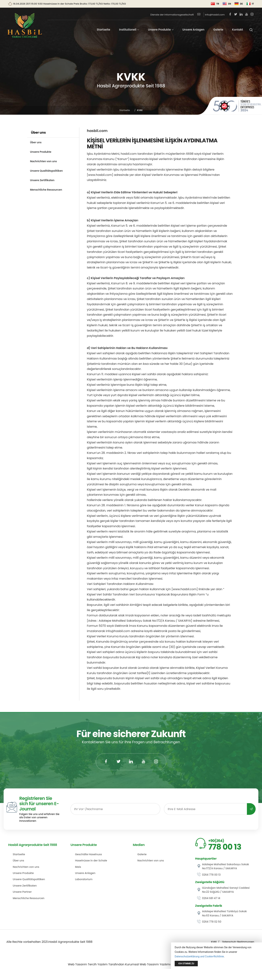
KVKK (214, 941)
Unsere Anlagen (193, 29)
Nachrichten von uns (43, 161)
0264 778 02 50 (209, 922)
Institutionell (127, 29)
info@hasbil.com (211, 14)
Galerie (218, 29)
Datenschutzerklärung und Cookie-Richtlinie (199, 956)
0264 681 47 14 (208, 898)
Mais (78, 867)
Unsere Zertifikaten (42, 180)
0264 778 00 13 (209, 875)
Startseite (103, 29)
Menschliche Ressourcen (46, 190)
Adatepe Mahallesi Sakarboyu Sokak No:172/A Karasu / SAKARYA (223, 866)
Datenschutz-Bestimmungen (238, 941)
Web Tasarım (77, 964)
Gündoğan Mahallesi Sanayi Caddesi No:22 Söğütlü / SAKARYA (223, 890)
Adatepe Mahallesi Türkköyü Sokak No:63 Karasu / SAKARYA (222, 913)
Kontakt (237, 29)
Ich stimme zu (186, 963)
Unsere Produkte (159, 29)
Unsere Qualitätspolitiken (46, 171)
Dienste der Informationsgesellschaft (172, 14)
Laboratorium (84, 879)
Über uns (35, 142)
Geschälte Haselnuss (88, 854)
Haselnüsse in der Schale (91, 860)
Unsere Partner (22, 892)
